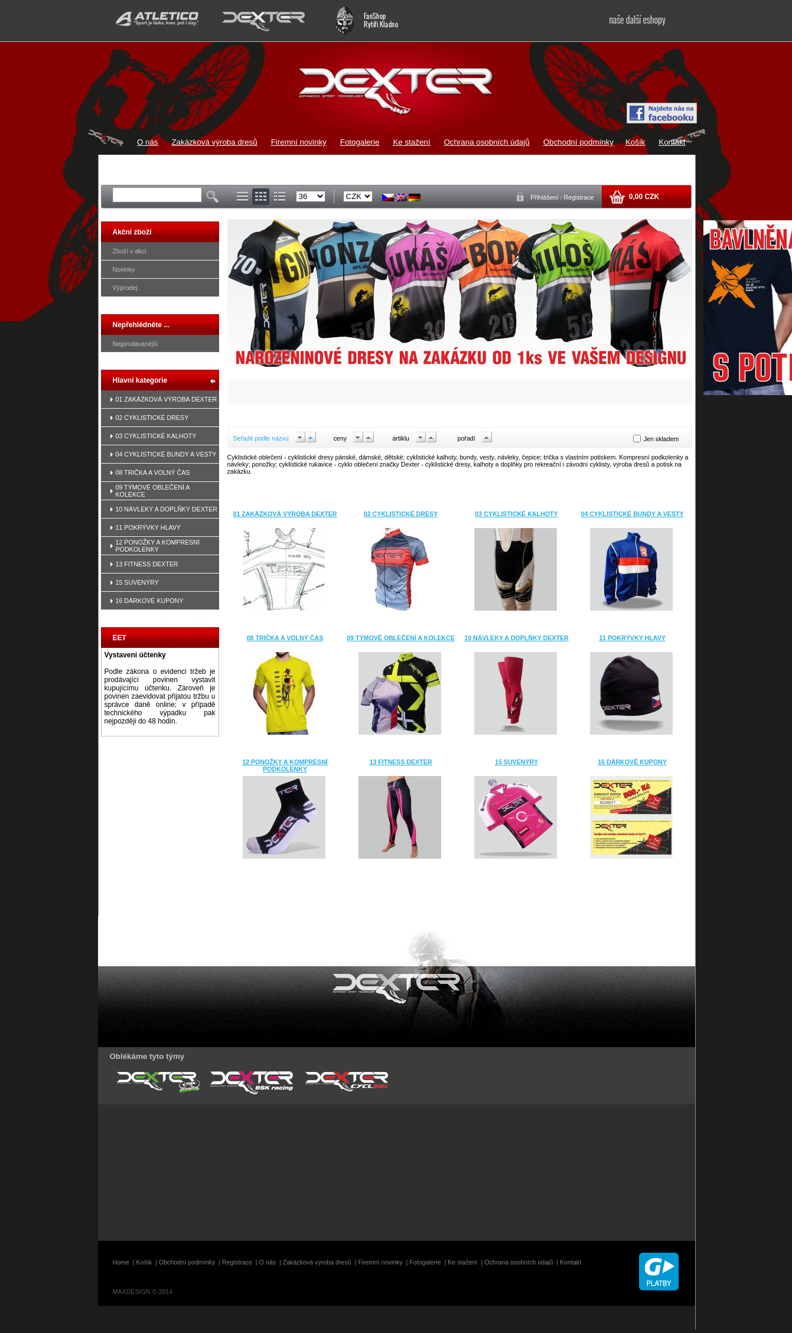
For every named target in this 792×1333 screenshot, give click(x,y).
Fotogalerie (360, 142)
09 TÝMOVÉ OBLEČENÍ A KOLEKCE (401, 637)
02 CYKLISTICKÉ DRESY (152, 417)
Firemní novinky (299, 142)
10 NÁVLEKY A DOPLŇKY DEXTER (167, 509)
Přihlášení (545, 197)
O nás (147, 142)
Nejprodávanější (135, 343)
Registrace (579, 197)
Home (121, 1262)
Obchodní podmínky (578, 142)
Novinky (124, 269)
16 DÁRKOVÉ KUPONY (150, 600)
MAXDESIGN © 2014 (142, 1291)
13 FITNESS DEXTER (147, 564)
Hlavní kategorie (140, 380)
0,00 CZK (643, 197)
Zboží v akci (129, 251)
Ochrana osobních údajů (486, 142)
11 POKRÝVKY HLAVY (148, 527)
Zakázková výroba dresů (214, 142)
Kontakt (672, 142)
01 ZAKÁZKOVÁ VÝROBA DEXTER (166, 399)
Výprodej (125, 287)
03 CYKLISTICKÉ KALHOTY (156, 435)
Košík (635, 142)
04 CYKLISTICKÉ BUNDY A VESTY (166, 454)
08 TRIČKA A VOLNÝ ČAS (153, 472)
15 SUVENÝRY (137, 582)
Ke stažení (411, 142)
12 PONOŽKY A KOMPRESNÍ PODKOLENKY (158, 546)
